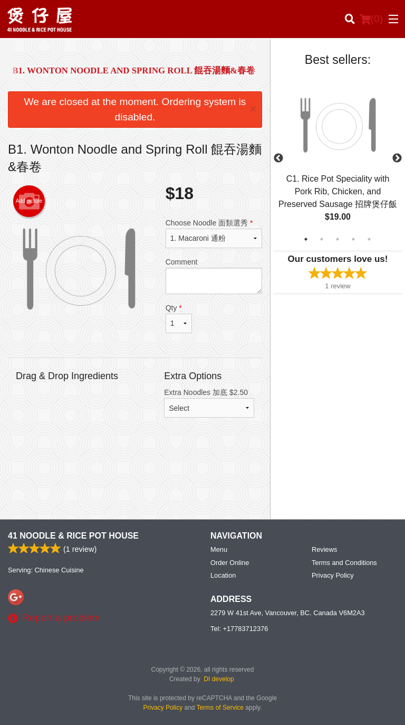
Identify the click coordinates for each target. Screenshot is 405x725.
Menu (218, 549)
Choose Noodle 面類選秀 (214, 233)
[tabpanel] (338, 158)
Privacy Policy (333, 575)
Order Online (229, 563)
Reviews (324, 549)
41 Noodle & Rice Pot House (73, 535)
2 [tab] (321, 239)
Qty (179, 318)
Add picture (29, 201)
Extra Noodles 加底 (209, 403)
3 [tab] (337, 239)
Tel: (239, 629)
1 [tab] (306, 239)
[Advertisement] (135, 476)
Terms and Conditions (344, 563)
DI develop (219, 679)
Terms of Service (220, 707)
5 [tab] (369, 239)
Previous (278, 158)
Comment (214, 276)
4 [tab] (353, 239)
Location (223, 575)
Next (397, 158)
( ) (371, 19)
